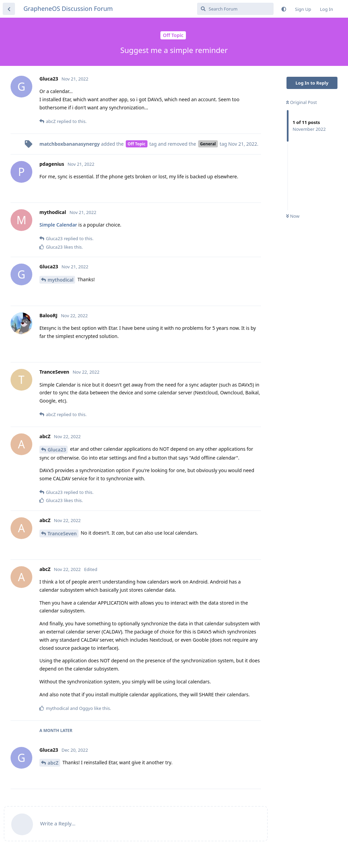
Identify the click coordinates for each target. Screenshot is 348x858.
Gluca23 (57, 449)
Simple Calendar (58, 224)
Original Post (301, 102)
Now (292, 216)
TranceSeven (62, 533)
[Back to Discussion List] (9, 9)
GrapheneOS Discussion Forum (68, 8)
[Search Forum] (235, 9)
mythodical (60, 279)
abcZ (53, 762)
